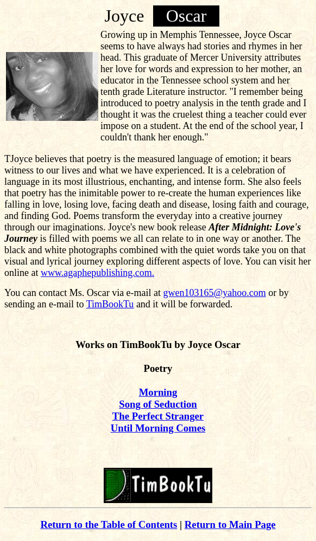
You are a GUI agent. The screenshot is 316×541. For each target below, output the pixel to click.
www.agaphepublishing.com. (97, 272)
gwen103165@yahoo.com (214, 292)
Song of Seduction (158, 404)
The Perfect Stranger (158, 416)
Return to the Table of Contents (108, 524)
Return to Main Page (230, 524)
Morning (158, 392)
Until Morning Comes (158, 428)
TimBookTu (110, 304)
